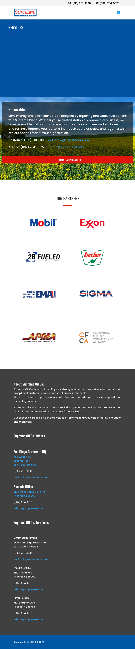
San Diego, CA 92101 (25, 465)
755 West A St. (22, 457)
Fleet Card (18, 74)
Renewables (19, 85)
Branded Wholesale (24, 42)
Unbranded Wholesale (26, 53)
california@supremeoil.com (68, 140)
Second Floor (22, 461)
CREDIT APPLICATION (69, 160)
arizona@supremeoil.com (65, 147)
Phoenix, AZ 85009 (24, 495)
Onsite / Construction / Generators (34, 63)
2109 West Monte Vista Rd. (29, 491)
